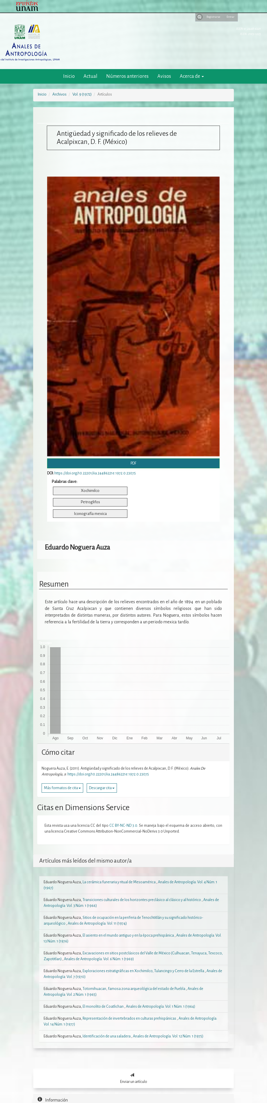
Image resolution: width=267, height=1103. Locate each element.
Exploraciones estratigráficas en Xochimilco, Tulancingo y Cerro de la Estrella (144, 971)
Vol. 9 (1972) (82, 94)
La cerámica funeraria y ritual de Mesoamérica (119, 882)
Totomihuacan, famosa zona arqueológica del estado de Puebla (134, 989)
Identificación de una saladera (107, 1036)
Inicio (69, 76)
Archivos (59, 94)
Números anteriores (127, 76)
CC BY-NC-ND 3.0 (123, 826)
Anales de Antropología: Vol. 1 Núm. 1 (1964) (160, 1007)
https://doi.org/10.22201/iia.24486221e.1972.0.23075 (95, 473)
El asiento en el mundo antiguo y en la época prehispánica (129, 935)
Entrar (230, 16)
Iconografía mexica (90, 513)
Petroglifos (90, 502)
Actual (90, 76)
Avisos (164, 76)
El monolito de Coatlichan (103, 1007)
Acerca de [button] (192, 76)
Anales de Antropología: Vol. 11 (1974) (97, 923)
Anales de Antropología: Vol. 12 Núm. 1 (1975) (168, 1036)
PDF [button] (133, 463)
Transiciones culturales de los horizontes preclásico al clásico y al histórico (142, 900)
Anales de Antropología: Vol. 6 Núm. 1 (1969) (99, 959)
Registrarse (213, 16)
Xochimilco (90, 490)
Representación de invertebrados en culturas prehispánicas (130, 1018)
